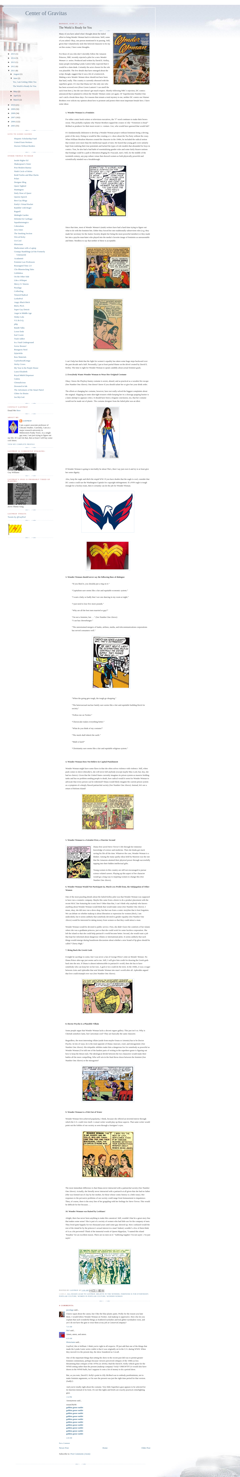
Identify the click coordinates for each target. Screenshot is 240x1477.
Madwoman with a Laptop (25, 248)
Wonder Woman (115, 1296)
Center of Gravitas (46, 13)
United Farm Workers (23, 142)
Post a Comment (64, 1443)
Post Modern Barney (22, 167)
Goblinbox (18, 273)
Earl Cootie (19, 335)
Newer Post (64, 1448)
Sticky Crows (19, 364)
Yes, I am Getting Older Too (24, 82)
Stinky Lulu (19, 317)
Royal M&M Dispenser (24, 375)
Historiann (70, 1342)
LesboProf (18, 298)
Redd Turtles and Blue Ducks (26, 175)
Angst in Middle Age (23, 313)
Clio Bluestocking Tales (24, 269)
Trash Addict (19, 338)
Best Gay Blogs (20, 200)
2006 (13, 121)
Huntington (19, 189)
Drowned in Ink (20, 386)
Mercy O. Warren (21, 284)
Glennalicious (20, 382)
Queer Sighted (20, 186)
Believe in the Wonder (108, 1294)
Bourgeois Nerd (20, 349)
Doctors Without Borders (24, 146)
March (16, 100)
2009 (13, 109)
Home (105, 1448)
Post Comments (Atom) (80, 1454)
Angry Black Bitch (22, 302)
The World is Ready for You (24, 86)
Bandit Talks (19, 328)
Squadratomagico (21, 222)
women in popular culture (92, 1296)
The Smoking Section (23, 233)
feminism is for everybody (134, 1294)
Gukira (17, 379)
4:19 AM (69, 1338)
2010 (13, 105)
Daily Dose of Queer (22, 193)
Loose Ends (19, 331)
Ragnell (17, 211)
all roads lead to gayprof (81, 1294)
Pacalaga (17, 287)
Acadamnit (18, 258)
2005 (13, 126)
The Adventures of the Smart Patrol (29, 390)
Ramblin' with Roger (23, 208)
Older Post (145, 1448)
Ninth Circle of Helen (23, 171)
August (16, 74)
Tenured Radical (21, 295)
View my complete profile (21, 444)
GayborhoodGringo (22, 360)
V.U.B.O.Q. (19, 320)
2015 (13, 54)
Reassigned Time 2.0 (23, 265)
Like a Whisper (20, 280)
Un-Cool (17, 240)
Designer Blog (20, 182)
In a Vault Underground (24, 342)
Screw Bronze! (20, 346)
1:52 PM (69, 1397)
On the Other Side (21, 276)
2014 (13, 58)
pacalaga (69, 1310)
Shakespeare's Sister (22, 164)
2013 (13, 62)
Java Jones (18, 230)
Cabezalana (19, 226)
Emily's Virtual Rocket (23, 204)
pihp (16, 324)
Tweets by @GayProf (17, 517)
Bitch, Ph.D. (19, 306)
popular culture (68, 1296)
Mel (68, 1330)
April (15, 95)
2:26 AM (69, 1438)
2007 (13, 117)
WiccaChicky (19, 237)
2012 (13, 66)
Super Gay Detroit (21, 309)
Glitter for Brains (21, 393)
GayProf (27, 421)
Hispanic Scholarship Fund (25, 138)
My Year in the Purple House (26, 368)
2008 (13, 113)
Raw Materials (20, 357)
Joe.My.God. (19, 397)
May (15, 91)
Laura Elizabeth (20, 371)
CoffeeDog (18, 291)
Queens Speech (20, 197)
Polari (16, 178)
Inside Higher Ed (21, 160)
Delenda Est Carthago (23, 219)
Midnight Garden (21, 215)
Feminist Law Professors (24, 262)
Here (19, 410)
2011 (13, 70)
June (15, 78)
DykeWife (18, 353)
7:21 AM (69, 1327)
